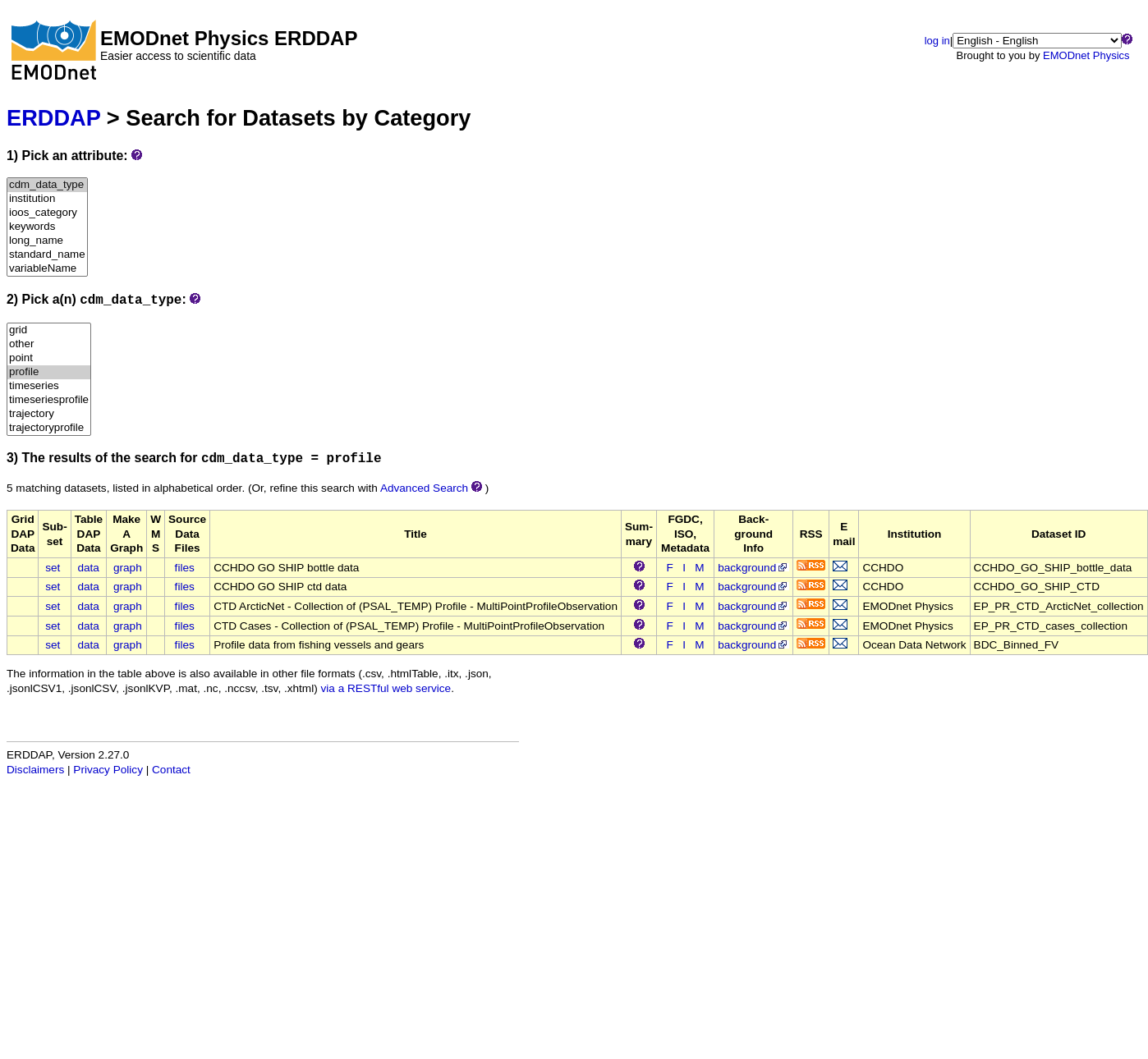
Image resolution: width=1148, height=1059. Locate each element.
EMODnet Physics (1086, 55)
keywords (47, 227)
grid (48, 330)
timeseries (48, 386)
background (753, 568)
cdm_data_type (47, 185)
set (52, 568)
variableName (47, 269)
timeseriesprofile (48, 400)
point (48, 358)
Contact (171, 769)
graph (127, 568)
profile (48, 372)
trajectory (48, 414)
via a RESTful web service (386, 688)
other (48, 344)
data (88, 568)
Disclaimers (35, 769)
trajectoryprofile (48, 428)
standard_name (47, 255)
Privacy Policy (108, 769)
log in (937, 40)
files (185, 568)
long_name (47, 241)
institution (47, 199)
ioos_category (47, 213)
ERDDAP (53, 118)
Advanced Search (424, 488)
